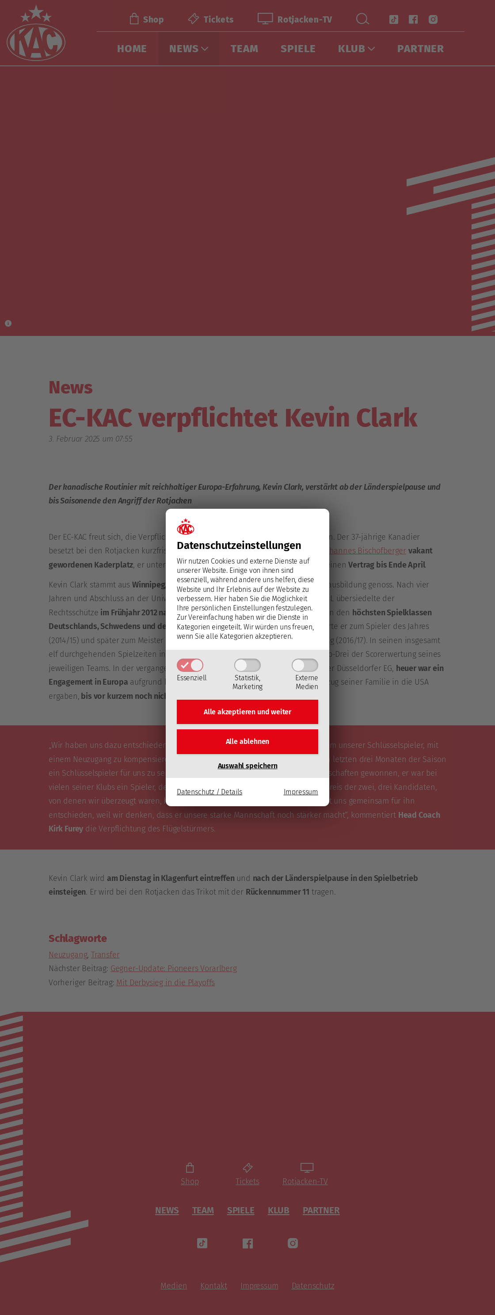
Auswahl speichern (248, 766)
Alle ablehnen (248, 741)
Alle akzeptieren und (247, 711)
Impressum (301, 792)
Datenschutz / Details (209, 792)
